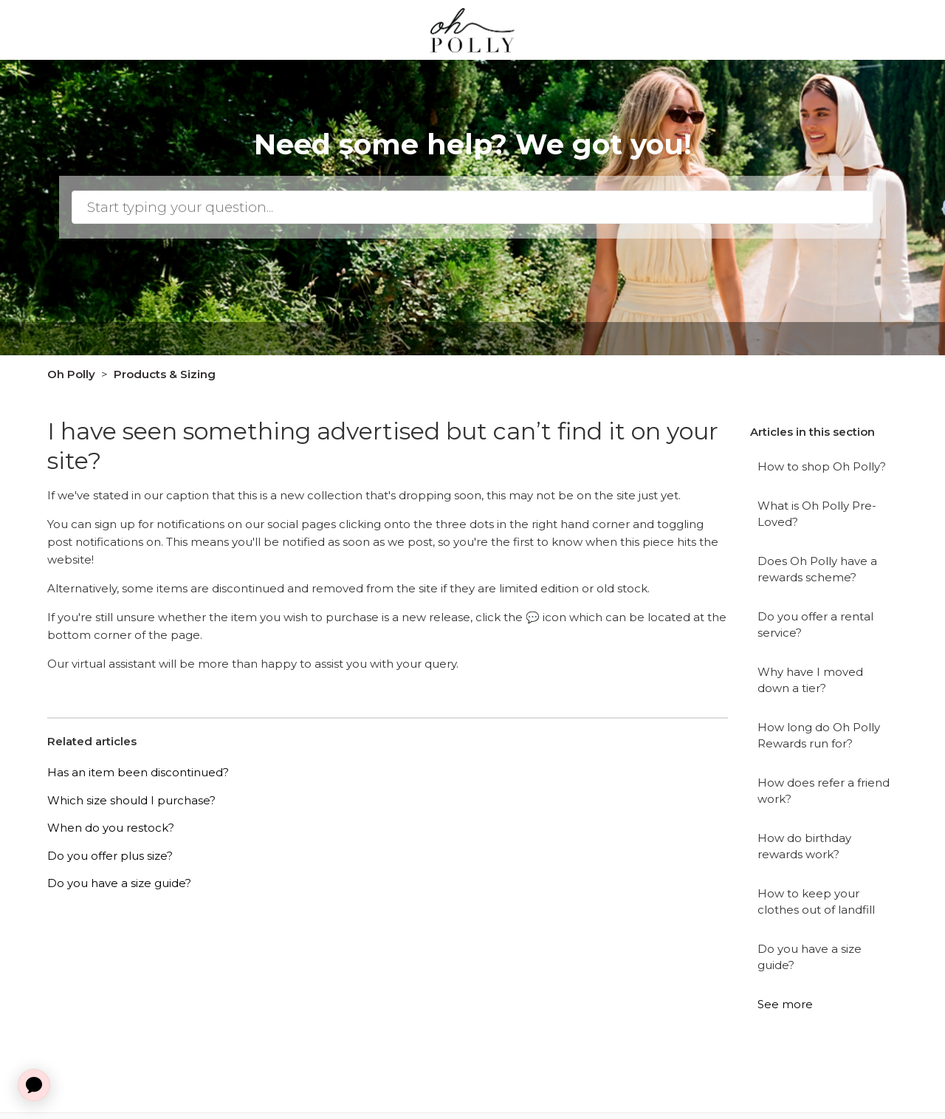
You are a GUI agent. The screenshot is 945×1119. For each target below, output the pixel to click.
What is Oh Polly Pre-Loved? (816, 514)
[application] (34, 1085)
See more (785, 1004)
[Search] (472, 207)
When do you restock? (110, 828)
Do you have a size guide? (809, 957)
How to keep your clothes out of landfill (816, 901)
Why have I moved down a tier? (810, 680)
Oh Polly (71, 374)
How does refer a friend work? (823, 791)
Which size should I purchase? (131, 800)
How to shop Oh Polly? (821, 466)
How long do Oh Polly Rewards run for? (818, 735)
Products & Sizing (165, 374)
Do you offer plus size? (110, 856)
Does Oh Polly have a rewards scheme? (817, 569)
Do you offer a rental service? (815, 624)
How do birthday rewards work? (804, 846)
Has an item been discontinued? (138, 772)
